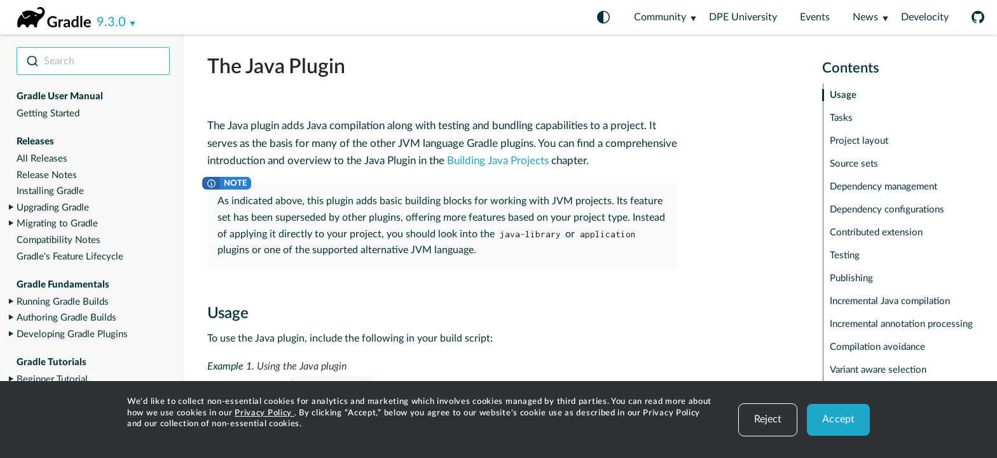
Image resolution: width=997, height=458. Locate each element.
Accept (838, 419)
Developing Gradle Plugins (72, 334)
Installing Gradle (50, 191)
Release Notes (47, 175)
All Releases (42, 158)
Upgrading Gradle (53, 207)
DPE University (743, 17)
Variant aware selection (878, 370)
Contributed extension (876, 232)
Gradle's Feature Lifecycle (70, 256)
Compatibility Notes (58, 240)
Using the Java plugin (302, 366)
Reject (768, 419)
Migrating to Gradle (57, 223)
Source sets (854, 164)
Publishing (851, 278)
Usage (843, 95)
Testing (845, 255)
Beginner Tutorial (52, 379)
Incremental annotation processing (901, 324)
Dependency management (883, 186)
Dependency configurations (887, 209)
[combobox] (93, 61)
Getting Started (48, 113)
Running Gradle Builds (63, 302)
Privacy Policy (264, 413)
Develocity (925, 17)
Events (815, 17)
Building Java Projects (498, 160)
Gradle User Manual (60, 96)
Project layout (859, 141)
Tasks (841, 118)
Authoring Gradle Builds (66, 318)
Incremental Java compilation (890, 301)
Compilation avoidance (877, 347)
